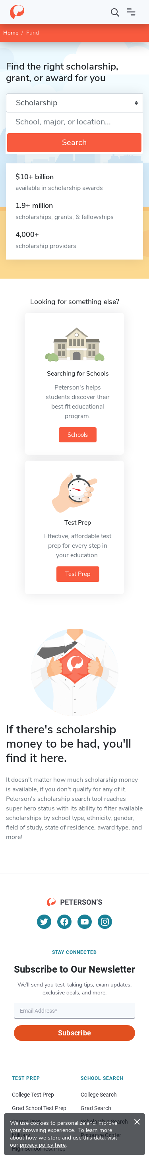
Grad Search (96, 1108)
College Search (99, 1094)
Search (74, 142)
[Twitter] (44, 922)
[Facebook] (64, 922)
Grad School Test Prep (39, 1108)
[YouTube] (84, 922)
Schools (78, 435)
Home (10, 33)
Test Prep (78, 574)
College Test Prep (33, 1094)
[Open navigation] (131, 12)
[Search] (115, 12)
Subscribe (74, 1033)
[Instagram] (105, 922)
